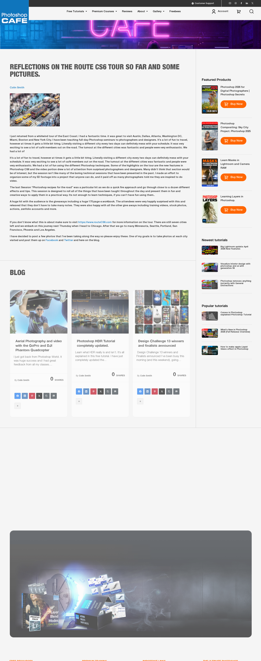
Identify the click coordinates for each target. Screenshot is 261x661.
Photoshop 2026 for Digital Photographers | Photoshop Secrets (235, 91)
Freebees (175, 11)
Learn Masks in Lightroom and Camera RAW (235, 164)
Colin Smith (17, 87)
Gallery (157, 11)
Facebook (52, 240)
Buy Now (233, 104)
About (141, 11)
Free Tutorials (75, 11)
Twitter (68, 240)
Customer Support (202, 3)
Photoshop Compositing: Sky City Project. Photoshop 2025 (236, 127)
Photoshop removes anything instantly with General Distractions (236, 283)
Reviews (127, 11)
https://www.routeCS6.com (95, 222)
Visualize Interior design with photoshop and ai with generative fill (235, 266)
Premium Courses (103, 11)
